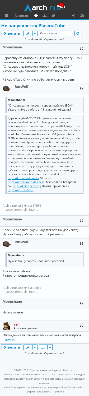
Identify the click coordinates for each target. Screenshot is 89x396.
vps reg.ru (79, 374)
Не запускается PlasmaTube (33, 26)
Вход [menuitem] (75, 16)
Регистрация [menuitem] (83, 16)
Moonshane (12, 47)
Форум (37, 16)
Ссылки (7, 16)
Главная (21, 15)
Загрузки (45, 16)
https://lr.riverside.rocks (23, 178)
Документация (54, 16)
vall (16, 324)
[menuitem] (38, 391)
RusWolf (21, 86)
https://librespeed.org (27, 186)
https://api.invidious (20, 190)
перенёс (9, 339)
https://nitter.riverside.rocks (26, 182)
